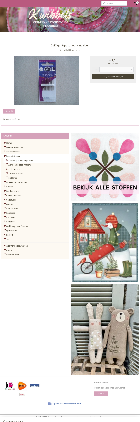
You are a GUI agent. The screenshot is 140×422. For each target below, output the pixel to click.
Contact (9, 250)
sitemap (58, 417)
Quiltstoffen (11, 230)
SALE (8, 239)
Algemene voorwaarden (17, 245)
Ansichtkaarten (13, 151)
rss (63, 417)
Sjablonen (12, 178)
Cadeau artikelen (13, 195)
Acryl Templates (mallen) (19, 164)
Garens (9, 204)
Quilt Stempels (15, 169)
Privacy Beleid (12, 254)
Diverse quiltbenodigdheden (20, 160)
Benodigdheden (13, 156)
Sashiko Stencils (15, 173)
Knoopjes (10, 213)
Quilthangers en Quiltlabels (18, 226)
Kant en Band (12, 208)
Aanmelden (101, 394)
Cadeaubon (11, 199)
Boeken (9, 186)
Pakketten (10, 217)
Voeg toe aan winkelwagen (112, 76)
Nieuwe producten (14, 147)
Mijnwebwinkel (98, 417)
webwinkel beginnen (74, 417)
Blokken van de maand (16, 182)
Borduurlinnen (12, 191)
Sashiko (9, 234)
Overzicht (9, 111)
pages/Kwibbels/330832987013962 (64, 404)
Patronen (10, 221)
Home (9, 143)
